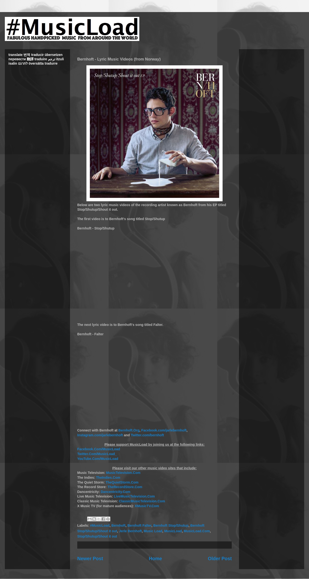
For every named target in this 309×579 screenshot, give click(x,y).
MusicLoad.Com (197, 531)
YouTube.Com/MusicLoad (97, 459)
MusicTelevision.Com (123, 473)
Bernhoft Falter (139, 525)
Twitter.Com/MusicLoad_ (97, 454)
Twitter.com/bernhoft (147, 435)
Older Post (220, 558)
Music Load (153, 531)
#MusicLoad (100, 525)
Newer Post (90, 558)
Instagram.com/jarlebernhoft (100, 435)
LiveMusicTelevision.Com (134, 496)
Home (155, 558)
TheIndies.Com (108, 477)
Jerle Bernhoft (130, 531)
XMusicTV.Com (147, 506)
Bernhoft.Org (128, 430)
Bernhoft (119, 525)
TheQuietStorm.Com (121, 482)
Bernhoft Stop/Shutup (170, 525)
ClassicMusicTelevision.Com (142, 501)
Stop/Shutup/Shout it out (97, 536)
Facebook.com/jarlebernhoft (163, 430)
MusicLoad (173, 531)
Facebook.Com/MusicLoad (98, 449)
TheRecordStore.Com (124, 487)
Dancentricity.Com (115, 492)
